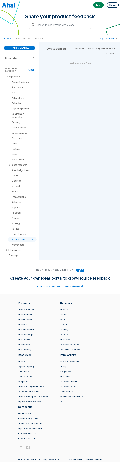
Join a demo (73, 286)
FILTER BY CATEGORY (11, 69)
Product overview (26, 309)
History (63, 314)
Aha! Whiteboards (26, 330)
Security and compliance (71, 396)
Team (62, 319)
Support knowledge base (30, 401)
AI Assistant (65, 376)
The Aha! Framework (69, 361)
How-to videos (25, 376)
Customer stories (68, 386)
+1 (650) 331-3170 (26, 438)
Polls (39, 38)
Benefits (64, 335)
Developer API (66, 391)
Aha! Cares (65, 340)
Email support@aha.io (28, 418)
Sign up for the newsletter (30, 428)
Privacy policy (75, 460)
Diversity (64, 330)
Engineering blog (26, 366)
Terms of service (94, 460)
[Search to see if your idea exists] (61, 25)
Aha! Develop (24, 345)
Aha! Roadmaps (25, 314)
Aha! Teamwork (25, 340)
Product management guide (31, 386)
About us (64, 309)
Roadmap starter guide (28, 391)
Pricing (63, 366)
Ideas (7, 38)
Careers (63, 324)
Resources (23, 38)
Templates (23, 381)
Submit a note (24, 413)
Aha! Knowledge (25, 335)
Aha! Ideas (23, 324)
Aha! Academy (24, 350)
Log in (63, 401)
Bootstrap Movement (70, 345)
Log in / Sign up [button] (108, 38)
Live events (23, 371)
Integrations (65, 371)
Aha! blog (22, 361)
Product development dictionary (33, 396)
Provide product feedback (30, 423)
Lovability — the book (70, 350)
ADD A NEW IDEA (19, 48)
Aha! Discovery (25, 319)
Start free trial (48, 286)
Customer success (68, 381)
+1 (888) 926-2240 (27, 433)
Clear (31, 69)
